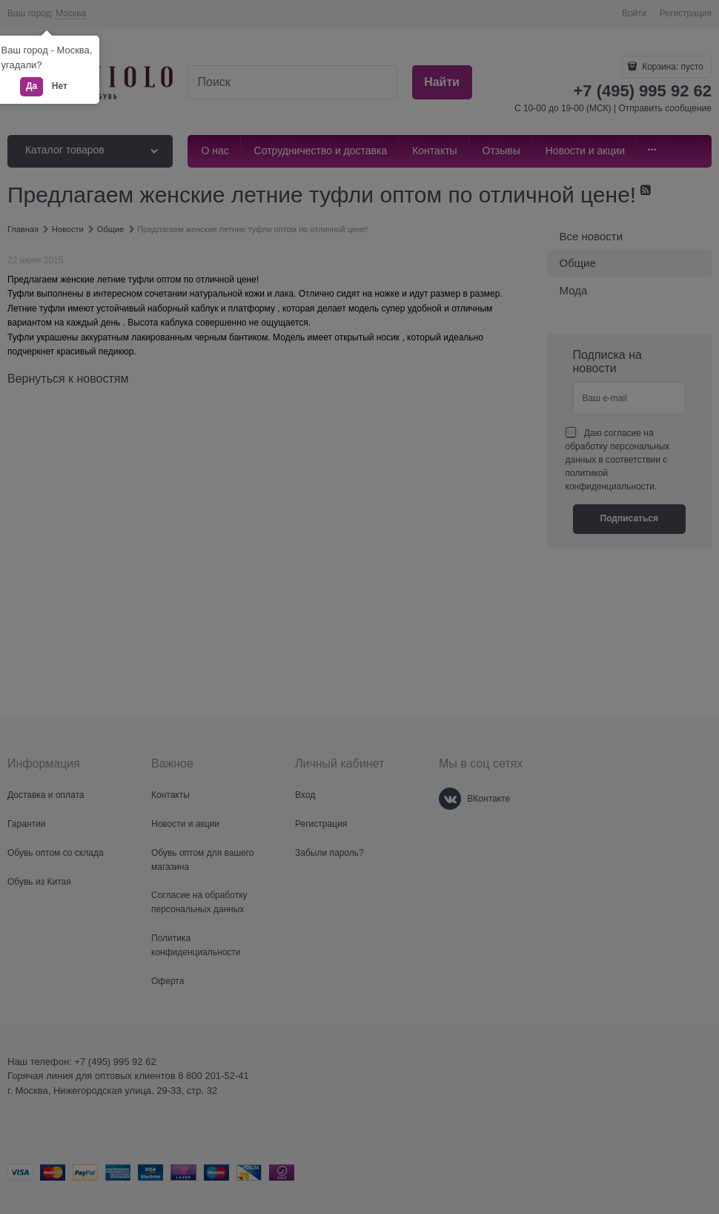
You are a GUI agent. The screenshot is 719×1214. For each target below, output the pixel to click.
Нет (59, 86)
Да (31, 86)
